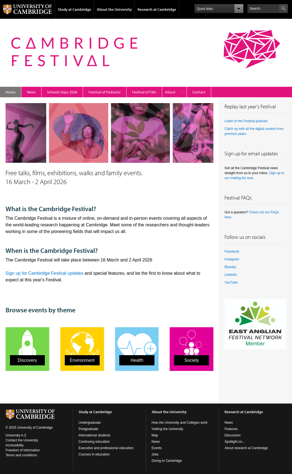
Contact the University (22, 440)
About (170, 92)
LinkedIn (230, 275)
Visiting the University (168, 429)
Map (155, 435)
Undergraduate (90, 423)
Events (157, 448)
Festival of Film (144, 92)
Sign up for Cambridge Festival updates (44, 273)
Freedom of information (23, 450)
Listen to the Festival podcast (245, 121)
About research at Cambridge (246, 448)
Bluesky (230, 267)
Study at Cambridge (74, 9)
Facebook (231, 251)
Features (230, 429)
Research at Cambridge (157, 9)
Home (10, 92)
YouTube (230, 282)
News (31, 92)
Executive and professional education (106, 448)
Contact (198, 92)
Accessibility (15, 445)
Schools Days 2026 (62, 92)
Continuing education (94, 442)
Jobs (155, 454)
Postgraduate (88, 429)
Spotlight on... (234, 442)
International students (94, 435)
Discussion (232, 435)
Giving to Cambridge (167, 461)
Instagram (231, 259)
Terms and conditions (21, 455)
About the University (114, 9)
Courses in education (94, 454)
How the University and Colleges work (180, 423)
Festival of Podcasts (105, 92)
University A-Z (16, 435)
